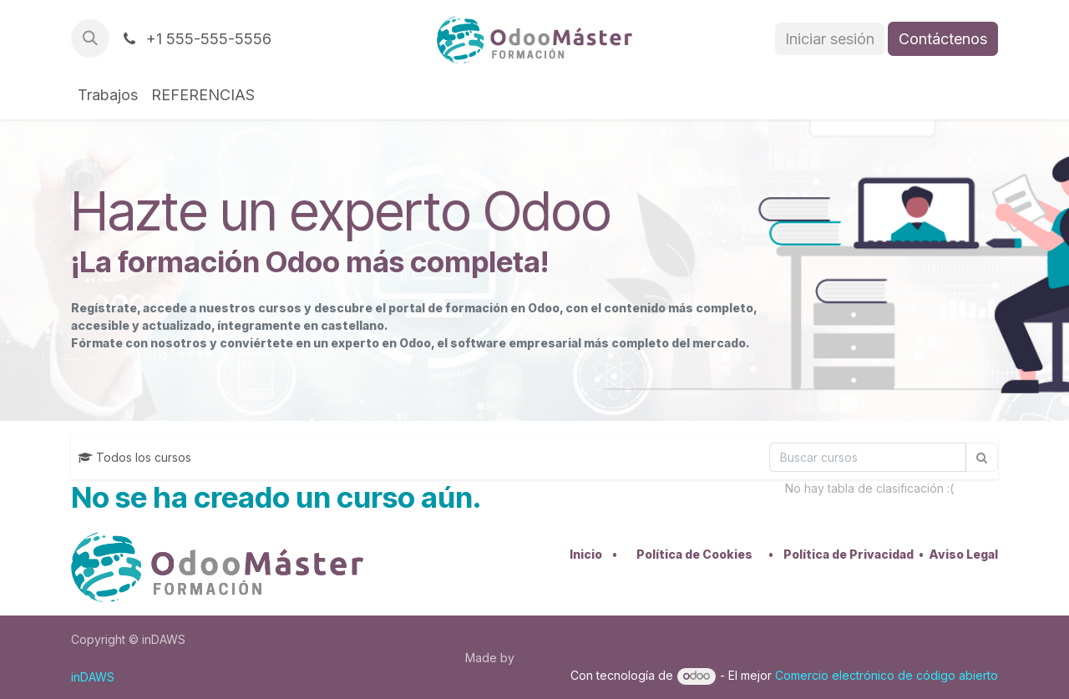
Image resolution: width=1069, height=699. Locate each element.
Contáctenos (943, 39)
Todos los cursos (134, 457)
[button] (90, 38)
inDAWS (92, 677)
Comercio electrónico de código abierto (886, 675)
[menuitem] (107, 95)
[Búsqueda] (867, 457)
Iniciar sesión (829, 39)
